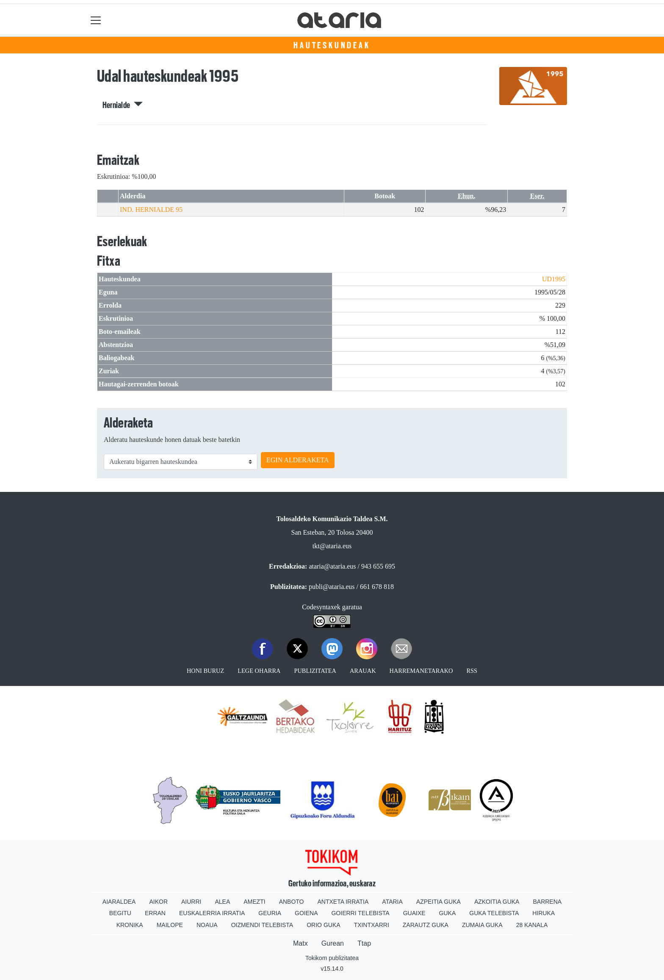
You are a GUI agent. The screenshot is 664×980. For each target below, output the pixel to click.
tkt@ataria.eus (332, 546)
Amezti (254, 901)
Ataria (392, 901)
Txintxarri (371, 925)
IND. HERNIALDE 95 (151, 209)
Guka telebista (494, 913)
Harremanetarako (421, 670)
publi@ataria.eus (331, 586)
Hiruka (543, 913)
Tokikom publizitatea (332, 958)
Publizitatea (315, 670)
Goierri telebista (360, 913)
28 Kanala (532, 925)
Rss (471, 670)
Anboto (291, 901)
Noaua (207, 925)
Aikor (158, 901)
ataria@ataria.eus (332, 566)
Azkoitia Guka (497, 901)
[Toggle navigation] (96, 20)
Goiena (306, 913)
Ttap (364, 943)
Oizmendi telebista (262, 925)
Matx (300, 943)
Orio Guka (323, 925)
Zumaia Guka (482, 925)
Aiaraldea (119, 901)
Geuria (269, 913)
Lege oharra (259, 670)
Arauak (363, 670)
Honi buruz (205, 670)
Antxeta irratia (343, 901)
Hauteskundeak (331, 45)
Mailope (170, 925)
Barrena (547, 901)
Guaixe (414, 913)
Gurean (332, 943)
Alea (222, 901)
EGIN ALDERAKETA (297, 460)
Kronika (129, 925)
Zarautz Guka (425, 925)
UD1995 (553, 279)
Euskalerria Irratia (212, 913)
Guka (447, 913)
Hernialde (122, 105)
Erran (155, 913)
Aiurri (191, 901)
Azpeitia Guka (438, 901)
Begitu (120, 913)
